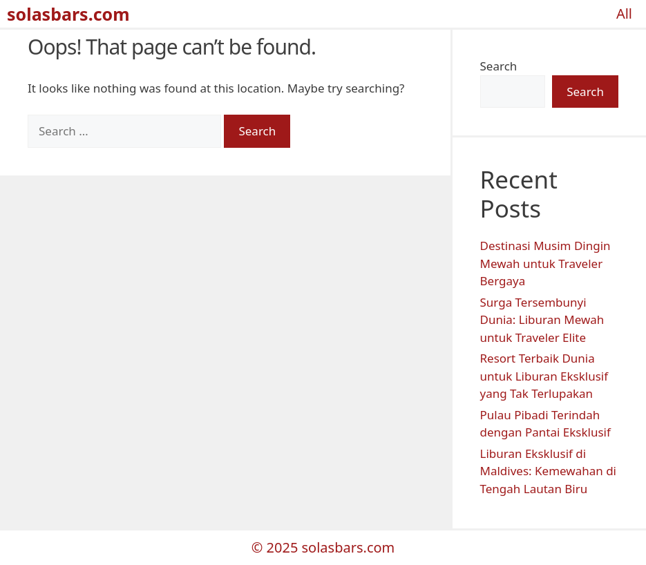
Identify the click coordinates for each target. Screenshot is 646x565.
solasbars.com (68, 14)
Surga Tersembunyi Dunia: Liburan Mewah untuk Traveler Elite (542, 319)
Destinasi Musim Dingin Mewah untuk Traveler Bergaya (545, 263)
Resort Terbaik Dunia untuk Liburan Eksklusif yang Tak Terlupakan (544, 375)
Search (498, 66)
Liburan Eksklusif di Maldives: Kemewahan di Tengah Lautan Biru (548, 471)
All (624, 13)
